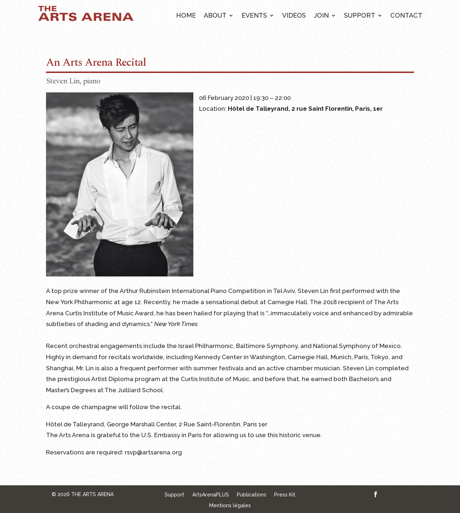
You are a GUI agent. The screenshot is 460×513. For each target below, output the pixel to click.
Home (186, 16)
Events (254, 16)
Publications (251, 495)
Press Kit (284, 495)
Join (321, 16)
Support (359, 16)
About (215, 16)
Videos (294, 16)
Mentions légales (230, 505)
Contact (406, 16)
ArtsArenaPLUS (210, 495)
